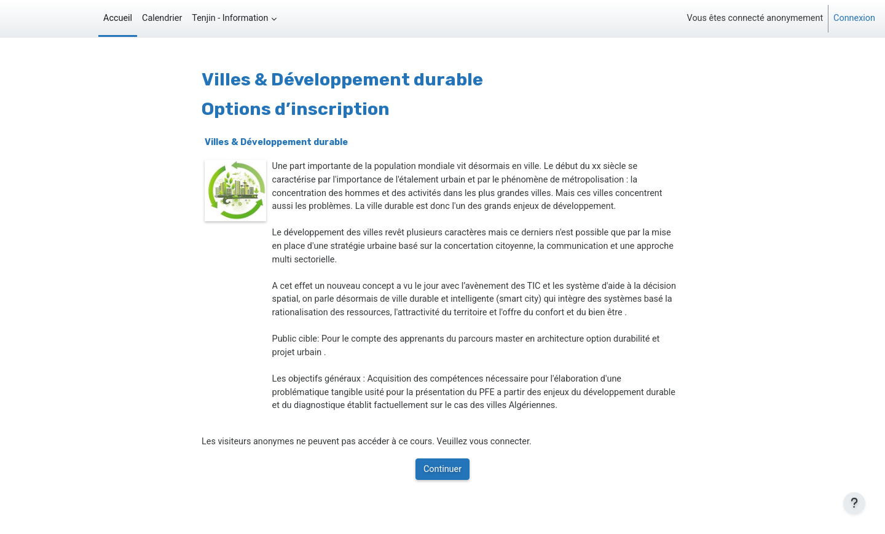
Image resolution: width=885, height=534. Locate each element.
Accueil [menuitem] (117, 18)
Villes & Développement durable (276, 142)
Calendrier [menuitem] (162, 18)
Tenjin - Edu (38, 18)
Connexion (854, 18)
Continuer (442, 469)
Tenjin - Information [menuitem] (230, 18)
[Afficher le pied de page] (854, 503)
